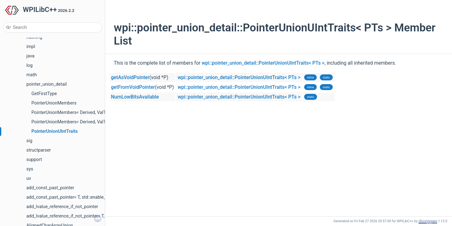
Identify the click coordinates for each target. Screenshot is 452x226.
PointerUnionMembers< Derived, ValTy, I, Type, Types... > (87, 122)
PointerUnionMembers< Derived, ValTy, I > (73, 112)
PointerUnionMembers (54, 103)
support (34, 159)
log (29, 65)
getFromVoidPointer (133, 87)
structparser (38, 150)
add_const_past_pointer (50, 188)
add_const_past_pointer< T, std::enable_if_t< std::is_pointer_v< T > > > (95, 197)
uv (28, 178)
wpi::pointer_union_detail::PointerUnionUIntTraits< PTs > (263, 63)
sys (29, 169)
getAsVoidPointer (130, 77)
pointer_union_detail (46, 84)
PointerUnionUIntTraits (54, 131)
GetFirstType (44, 93)
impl (30, 46)
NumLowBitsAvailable (135, 97)
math (31, 75)
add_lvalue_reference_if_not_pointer (62, 206)
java (30, 56)
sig (29, 140)
